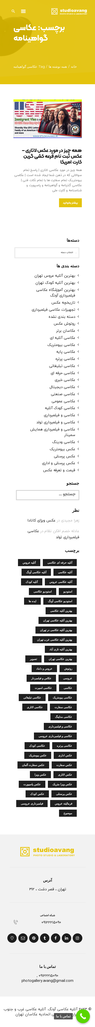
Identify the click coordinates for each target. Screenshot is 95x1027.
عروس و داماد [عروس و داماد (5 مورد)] (44, 668)
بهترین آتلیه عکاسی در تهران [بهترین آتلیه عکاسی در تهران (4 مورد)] (56, 630)
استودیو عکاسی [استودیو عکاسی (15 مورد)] (42, 591)
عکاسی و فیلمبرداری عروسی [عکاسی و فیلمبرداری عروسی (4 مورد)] (55, 736)
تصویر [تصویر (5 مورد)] (33, 658)
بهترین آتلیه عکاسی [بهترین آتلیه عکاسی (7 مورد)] (61, 610)
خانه (74, 66)
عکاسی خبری (65, 379)
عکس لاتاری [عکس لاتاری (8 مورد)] (65, 774)
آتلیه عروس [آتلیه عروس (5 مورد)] (29, 562)
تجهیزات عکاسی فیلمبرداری (53, 309)
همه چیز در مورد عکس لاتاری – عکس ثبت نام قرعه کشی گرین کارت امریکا (52, 156)
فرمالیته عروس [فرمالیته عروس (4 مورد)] (63, 803)
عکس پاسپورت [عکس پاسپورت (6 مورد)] (32, 784)
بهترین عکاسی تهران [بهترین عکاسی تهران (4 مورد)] (60, 658)
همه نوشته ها (58, 66)
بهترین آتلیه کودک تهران (55, 282)
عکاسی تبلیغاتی (62, 365)
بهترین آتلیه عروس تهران (54, 275)
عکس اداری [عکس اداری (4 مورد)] (65, 755)
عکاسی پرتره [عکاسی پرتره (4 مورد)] (64, 745)
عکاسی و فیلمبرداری (59, 415)
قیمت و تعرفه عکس (59, 470)
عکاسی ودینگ (63, 442)
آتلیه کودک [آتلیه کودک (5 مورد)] (32, 581)
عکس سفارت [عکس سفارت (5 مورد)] (64, 765)
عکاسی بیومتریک (61, 344)
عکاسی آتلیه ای (62, 337)
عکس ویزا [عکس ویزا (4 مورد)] (40, 774)
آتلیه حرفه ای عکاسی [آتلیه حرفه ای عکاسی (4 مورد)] (59, 562)
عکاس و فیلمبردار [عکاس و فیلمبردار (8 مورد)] (41, 678)
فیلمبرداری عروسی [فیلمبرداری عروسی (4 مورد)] (32, 803)
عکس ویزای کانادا (41, 520)
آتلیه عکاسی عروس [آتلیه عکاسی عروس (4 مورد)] (60, 581)
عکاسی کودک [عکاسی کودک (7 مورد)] (37, 745)
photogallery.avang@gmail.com (47, 980)
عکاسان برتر (65, 330)
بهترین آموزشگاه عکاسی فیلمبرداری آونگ (55, 292)
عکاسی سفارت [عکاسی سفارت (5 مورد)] (63, 707)
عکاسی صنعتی (63, 394)
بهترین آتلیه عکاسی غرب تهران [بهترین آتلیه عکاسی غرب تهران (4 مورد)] (54, 639)
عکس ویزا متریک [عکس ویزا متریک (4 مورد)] (62, 784)
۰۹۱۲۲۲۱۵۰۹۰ (51, 922)
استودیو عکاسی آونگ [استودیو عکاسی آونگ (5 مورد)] (60, 601)
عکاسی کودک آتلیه (60, 408)
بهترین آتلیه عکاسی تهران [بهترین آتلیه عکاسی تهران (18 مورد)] (57, 620)
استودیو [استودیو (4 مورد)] (67, 591)
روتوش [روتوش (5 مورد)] (68, 668)
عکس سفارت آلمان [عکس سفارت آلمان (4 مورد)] (33, 765)
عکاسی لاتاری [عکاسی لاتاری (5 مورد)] (35, 707)
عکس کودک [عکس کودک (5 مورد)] (37, 793)
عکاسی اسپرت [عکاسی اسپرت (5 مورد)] (43, 687)
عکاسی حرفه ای (63, 373)
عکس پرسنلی (64, 456)
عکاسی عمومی (63, 401)
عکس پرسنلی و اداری (58, 463)
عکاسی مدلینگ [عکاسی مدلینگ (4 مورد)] (63, 716)
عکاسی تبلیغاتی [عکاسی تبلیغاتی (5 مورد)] (32, 697)
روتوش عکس (64, 323)
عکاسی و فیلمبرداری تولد (55, 422)
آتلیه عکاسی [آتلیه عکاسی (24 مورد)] (65, 572)
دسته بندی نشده (62, 316)
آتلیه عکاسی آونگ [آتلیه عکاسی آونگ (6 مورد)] (36, 572)
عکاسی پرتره (65, 358)
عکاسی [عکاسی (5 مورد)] (68, 687)
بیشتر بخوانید (70, 203)
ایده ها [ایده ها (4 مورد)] (32, 601)
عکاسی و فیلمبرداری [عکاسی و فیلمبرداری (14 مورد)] (60, 726)
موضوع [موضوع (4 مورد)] (68, 813)
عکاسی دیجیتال (62, 387)
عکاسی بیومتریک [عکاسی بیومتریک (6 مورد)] (62, 697)
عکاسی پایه (65, 351)
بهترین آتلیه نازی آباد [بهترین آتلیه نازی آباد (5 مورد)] (60, 649)
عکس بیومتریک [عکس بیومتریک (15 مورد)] (38, 755)
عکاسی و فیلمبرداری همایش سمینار (52, 432)
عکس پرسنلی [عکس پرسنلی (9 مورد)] (64, 793)
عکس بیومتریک (62, 449)
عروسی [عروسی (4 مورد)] (67, 678)
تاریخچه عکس (63, 302)
